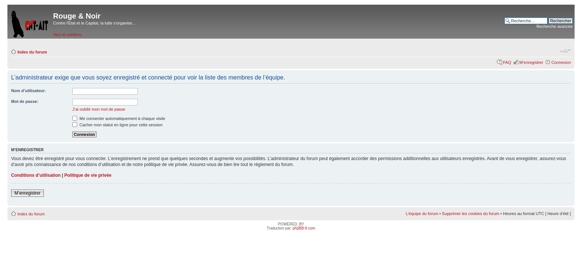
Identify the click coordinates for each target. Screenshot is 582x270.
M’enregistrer (531, 62)
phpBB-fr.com (304, 228)
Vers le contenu (67, 34)
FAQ (507, 62)
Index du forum (32, 52)
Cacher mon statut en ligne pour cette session (117, 125)
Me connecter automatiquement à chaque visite (118, 118)
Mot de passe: (24, 101)
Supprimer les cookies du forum (471, 213)
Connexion (561, 62)
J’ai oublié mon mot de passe (98, 109)
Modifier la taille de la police (565, 50)
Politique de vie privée (87, 175)
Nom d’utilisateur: (28, 90)
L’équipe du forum (422, 213)
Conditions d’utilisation (36, 175)
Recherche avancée (554, 26)
